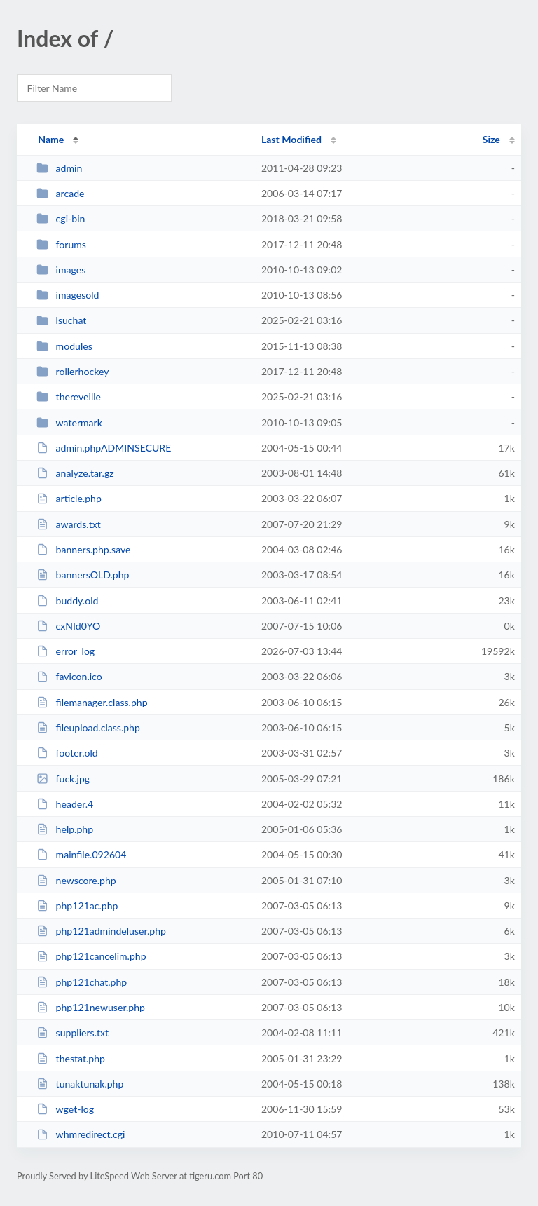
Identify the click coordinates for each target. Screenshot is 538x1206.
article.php (69, 498)
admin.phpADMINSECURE (103, 448)
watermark (69, 422)
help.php (64, 829)
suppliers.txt (72, 1032)
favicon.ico (69, 676)
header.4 (64, 804)
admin (59, 168)
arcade (60, 193)
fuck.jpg (63, 779)
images (60, 270)
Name (51, 139)
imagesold (67, 295)
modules (64, 346)
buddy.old (67, 601)
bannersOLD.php (82, 575)
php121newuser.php (90, 1007)
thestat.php (70, 1058)
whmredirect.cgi (80, 1134)
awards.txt (68, 524)
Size (491, 139)
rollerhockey (72, 371)
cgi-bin (60, 218)
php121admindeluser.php (101, 931)
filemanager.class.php (91, 702)
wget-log (65, 1109)
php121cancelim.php (91, 956)
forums (61, 244)
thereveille (68, 396)
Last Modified (291, 139)
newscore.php (76, 880)
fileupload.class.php (88, 727)
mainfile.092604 (81, 854)
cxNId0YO (68, 626)
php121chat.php (81, 982)
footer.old (67, 753)
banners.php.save (83, 549)
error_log (65, 651)
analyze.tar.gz (74, 473)
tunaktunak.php (79, 1084)
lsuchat (61, 320)
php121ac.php (77, 906)
